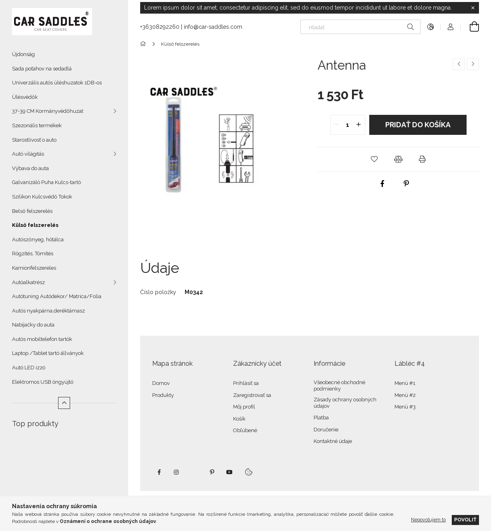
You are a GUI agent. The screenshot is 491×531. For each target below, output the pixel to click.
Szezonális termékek (37, 125)
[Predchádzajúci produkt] (459, 64)
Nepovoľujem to (428, 520)
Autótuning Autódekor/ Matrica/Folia (56, 296)
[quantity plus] (359, 124)
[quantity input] (348, 124)
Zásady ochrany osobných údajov (345, 403)
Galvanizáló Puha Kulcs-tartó (46, 182)
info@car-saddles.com (213, 27)
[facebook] (382, 184)
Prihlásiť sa (246, 383)
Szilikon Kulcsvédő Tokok (42, 197)
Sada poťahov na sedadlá (42, 69)
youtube (229, 472)
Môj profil (244, 407)
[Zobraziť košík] (470, 27)
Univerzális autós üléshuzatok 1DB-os (57, 83)
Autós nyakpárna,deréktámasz (48, 311)
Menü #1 (404, 383)
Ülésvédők (25, 97)
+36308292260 (159, 27)
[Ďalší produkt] (473, 64)
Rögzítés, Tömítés (32, 253)
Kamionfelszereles (34, 268)
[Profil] (451, 27)
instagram (176, 472)
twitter (194, 472)
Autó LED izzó (28, 368)
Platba (321, 418)
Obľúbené (245, 430)
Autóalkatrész (28, 282)
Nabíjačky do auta (33, 325)
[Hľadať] (360, 27)
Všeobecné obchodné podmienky (339, 385)
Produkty (163, 395)
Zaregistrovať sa (252, 395)
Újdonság (23, 54)
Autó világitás (28, 154)
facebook (159, 472)
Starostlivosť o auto (34, 140)
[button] (374, 159)
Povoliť (465, 520)
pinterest (212, 472)
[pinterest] (406, 184)
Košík (239, 419)
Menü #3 (405, 407)
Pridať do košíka (418, 124)
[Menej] (64, 403)
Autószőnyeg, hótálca (38, 239)
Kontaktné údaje (333, 441)
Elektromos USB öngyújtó (42, 382)
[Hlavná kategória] (144, 44)
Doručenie (326, 430)
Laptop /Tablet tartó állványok (48, 353)
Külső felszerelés (35, 225)
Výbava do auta (30, 168)
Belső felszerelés (32, 211)
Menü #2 (405, 395)
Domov (161, 383)
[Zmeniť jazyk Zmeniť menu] (431, 27)
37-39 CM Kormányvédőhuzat (47, 111)
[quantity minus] (337, 124)
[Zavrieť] (473, 8)
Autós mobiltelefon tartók (42, 339)
